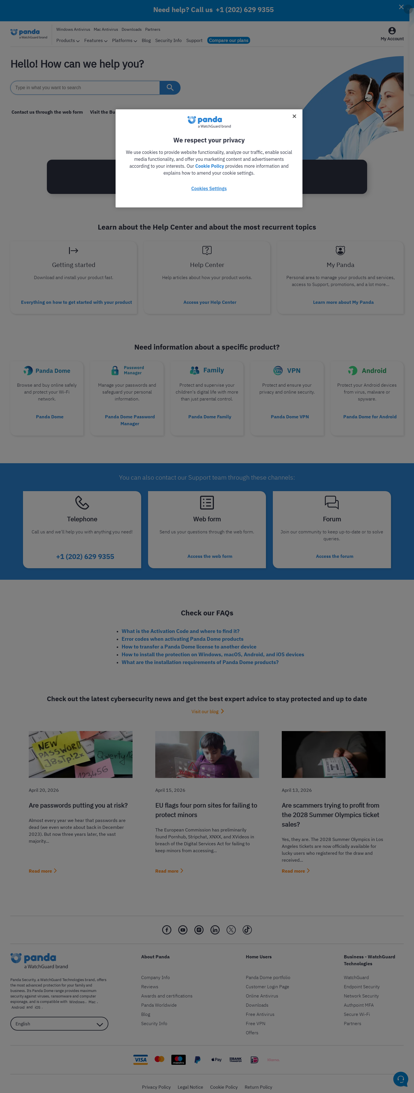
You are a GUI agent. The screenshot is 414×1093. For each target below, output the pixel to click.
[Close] (294, 116)
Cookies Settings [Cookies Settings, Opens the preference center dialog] (209, 188)
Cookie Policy (209, 166)
